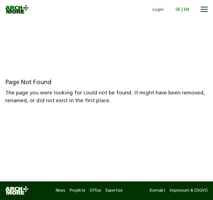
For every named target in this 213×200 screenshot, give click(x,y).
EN (186, 10)
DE (178, 10)
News (60, 191)
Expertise (114, 191)
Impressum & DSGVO (188, 191)
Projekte (77, 191)
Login (158, 10)
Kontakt (157, 191)
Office (95, 191)
